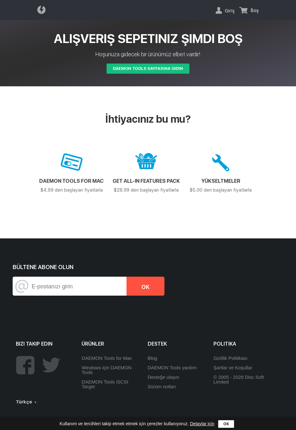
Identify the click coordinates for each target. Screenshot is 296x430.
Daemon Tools (43, 10)
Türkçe (24, 402)
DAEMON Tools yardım (172, 367)
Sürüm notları (162, 386)
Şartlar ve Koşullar (232, 367)
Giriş (230, 10)
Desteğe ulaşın (163, 377)
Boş (255, 10)
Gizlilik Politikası (230, 358)
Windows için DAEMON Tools (107, 370)
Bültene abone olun (43, 267)
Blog (152, 358)
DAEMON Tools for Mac (107, 358)
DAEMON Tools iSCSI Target (105, 384)
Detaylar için (202, 423)
